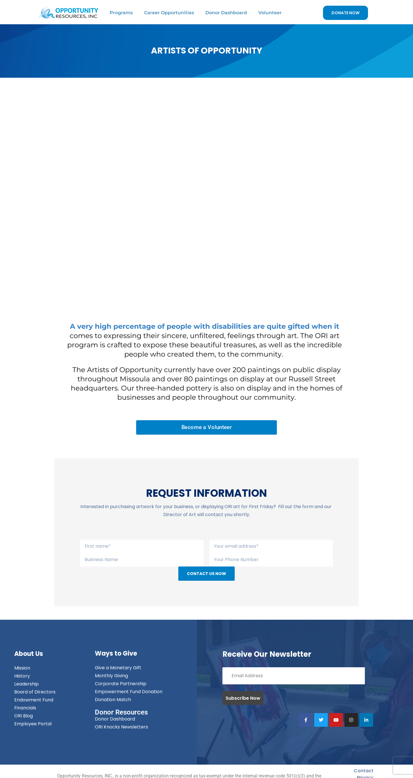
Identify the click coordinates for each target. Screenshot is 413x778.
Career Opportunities (169, 12)
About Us (28, 653)
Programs (121, 12)
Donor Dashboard (226, 12)
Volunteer (270, 12)
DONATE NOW (345, 13)
